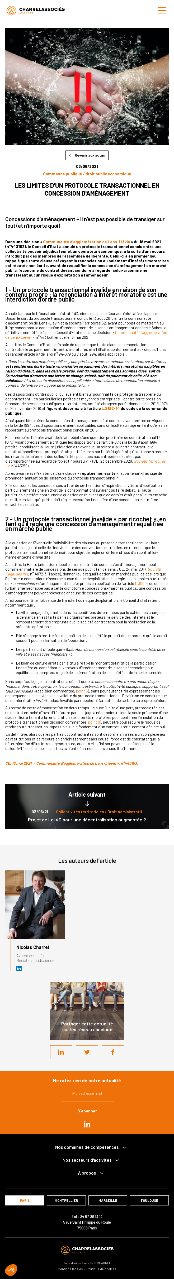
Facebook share (113, 1052)
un (18, 241)
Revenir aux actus (90, 155)
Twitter (87, 1052)
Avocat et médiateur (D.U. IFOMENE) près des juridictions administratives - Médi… (19, 968)
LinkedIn (61, 1052)
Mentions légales (70, 1269)
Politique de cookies (101, 1269)
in (87, 1124)
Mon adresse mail (87, 1093)
